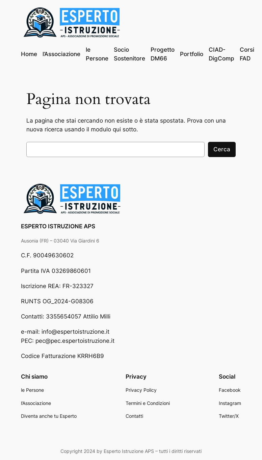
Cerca (221, 149)
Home (29, 54)
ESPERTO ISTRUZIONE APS (58, 226)
